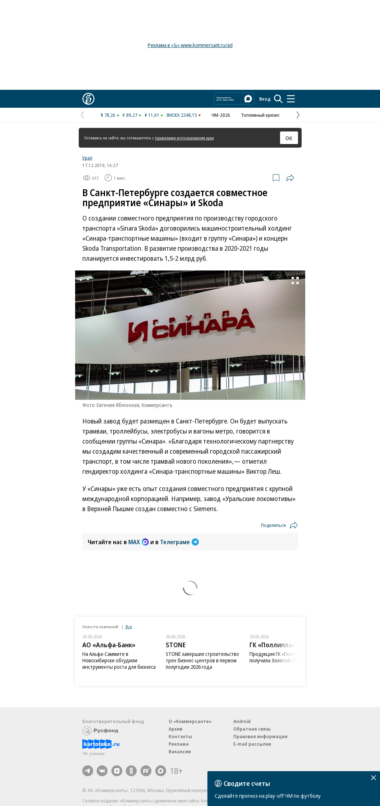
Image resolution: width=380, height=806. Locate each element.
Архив (175, 729)
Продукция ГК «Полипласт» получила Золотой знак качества (286, 657)
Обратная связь (252, 729)
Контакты (180, 736)
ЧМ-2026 (220, 115)
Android (242, 721)
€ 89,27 (130, 115)
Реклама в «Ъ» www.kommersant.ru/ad (190, 45)
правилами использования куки (184, 137)
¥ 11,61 (152, 115)
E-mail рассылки (252, 744)
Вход (265, 99)
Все (128, 626)
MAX (138, 542)
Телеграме (179, 542)
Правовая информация (260, 736)
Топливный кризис (260, 115)
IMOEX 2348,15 (181, 115)
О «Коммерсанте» (190, 721)
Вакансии (180, 751)
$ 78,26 (108, 115)
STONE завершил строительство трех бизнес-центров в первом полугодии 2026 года (202, 660)
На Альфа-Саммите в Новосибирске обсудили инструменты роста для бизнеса (119, 660)
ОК (288, 138)
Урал (87, 157)
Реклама (179, 744)
